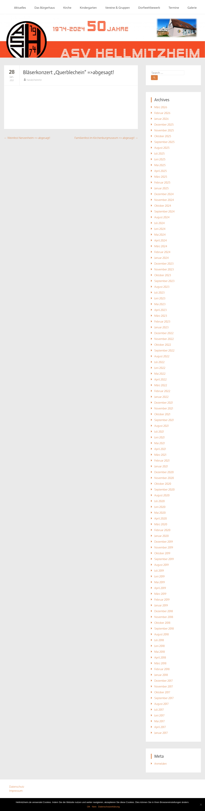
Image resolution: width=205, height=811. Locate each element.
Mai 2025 (160, 165)
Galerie (192, 8)
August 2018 (161, 634)
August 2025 (161, 147)
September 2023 (164, 281)
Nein (94, 806)
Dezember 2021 (163, 402)
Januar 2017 (161, 733)
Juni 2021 (159, 437)
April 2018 (160, 657)
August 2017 (161, 704)
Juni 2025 (159, 159)
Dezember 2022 (164, 333)
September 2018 (164, 628)
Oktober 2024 (162, 205)
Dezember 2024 (164, 194)
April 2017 (160, 727)
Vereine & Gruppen (117, 8)
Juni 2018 (159, 646)
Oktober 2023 (162, 275)
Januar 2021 (161, 466)
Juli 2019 (159, 570)
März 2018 (160, 663)
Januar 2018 (161, 675)
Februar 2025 (162, 182)
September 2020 (164, 489)
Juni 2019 (159, 576)
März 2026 (160, 107)
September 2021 (164, 420)
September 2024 (164, 211)
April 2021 (160, 449)
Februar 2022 (162, 391)
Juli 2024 (159, 223)
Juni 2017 (159, 715)
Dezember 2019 (163, 541)
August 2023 (161, 286)
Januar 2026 (161, 118)
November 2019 (163, 547)
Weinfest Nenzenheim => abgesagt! (27, 138)
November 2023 (164, 269)
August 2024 (161, 217)
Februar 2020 (162, 530)
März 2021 (160, 454)
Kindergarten (88, 8)
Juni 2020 (160, 507)
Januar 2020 (161, 536)
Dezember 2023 (164, 263)
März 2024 (160, 246)
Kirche (67, 8)
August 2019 (161, 565)
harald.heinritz (34, 79)
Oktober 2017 (162, 692)
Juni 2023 (159, 298)
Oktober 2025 (162, 136)
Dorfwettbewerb (149, 8)
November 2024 (164, 200)
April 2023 (160, 310)
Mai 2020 (160, 512)
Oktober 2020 (162, 483)
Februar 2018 (162, 669)
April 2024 (160, 240)
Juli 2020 (159, 501)
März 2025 (160, 176)
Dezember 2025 (164, 124)
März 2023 (160, 315)
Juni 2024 (159, 229)
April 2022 (160, 379)
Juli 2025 (159, 153)
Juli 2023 (159, 292)
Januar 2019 (161, 605)
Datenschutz (16, 786)
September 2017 (164, 698)
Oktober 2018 (162, 622)
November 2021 (163, 408)
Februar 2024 (162, 252)
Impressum (16, 790)
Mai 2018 (159, 651)
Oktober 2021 (162, 414)
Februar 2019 (162, 599)
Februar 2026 (162, 113)
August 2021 (161, 425)
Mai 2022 (160, 373)
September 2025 (164, 142)
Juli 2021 (159, 431)
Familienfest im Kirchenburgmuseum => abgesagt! (106, 138)
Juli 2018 (159, 640)
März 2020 (160, 524)
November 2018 (163, 617)
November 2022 (164, 339)
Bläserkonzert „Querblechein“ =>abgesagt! (68, 72)
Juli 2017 (159, 709)
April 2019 (160, 588)
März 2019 (160, 593)
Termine (174, 8)
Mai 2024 (160, 234)
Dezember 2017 (163, 680)
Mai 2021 (159, 443)
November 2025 (164, 130)
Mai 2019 (159, 582)
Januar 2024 (161, 257)
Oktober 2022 (162, 344)
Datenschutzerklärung (109, 806)
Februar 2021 (162, 460)
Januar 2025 (161, 188)
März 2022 (160, 385)
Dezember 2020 (164, 472)
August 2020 (162, 495)
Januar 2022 (161, 397)
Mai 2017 (159, 721)
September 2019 (164, 559)
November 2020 (164, 478)
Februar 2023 (162, 321)
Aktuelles (20, 8)
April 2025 (160, 171)
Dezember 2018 (163, 611)
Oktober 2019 (162, 553)
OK (88, 806)
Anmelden (160, 763)
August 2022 (161, 356)
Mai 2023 (160, 304)
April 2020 (160, 518)
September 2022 (164, 350)
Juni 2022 (159, 368)
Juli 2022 (159, 362)
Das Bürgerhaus (45, 8)
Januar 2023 (161, 327)
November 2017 (163, 686)
